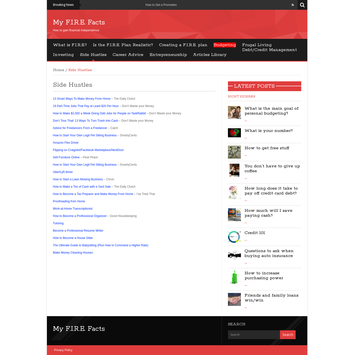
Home (58, 70)
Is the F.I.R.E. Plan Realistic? (123, 45)
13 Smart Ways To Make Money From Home (82, 98)
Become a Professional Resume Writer (78, 230)
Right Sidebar (241, 96)
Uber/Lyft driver (63, 172)
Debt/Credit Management (269, 49)
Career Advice (128, 54)
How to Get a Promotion (161, 5)
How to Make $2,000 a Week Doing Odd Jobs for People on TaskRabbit (100, 113)
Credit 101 (255, 233)
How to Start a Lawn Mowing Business (78, 179)
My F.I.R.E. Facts (79, 22)
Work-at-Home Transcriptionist (73, 208)
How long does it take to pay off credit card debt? (271, 191)
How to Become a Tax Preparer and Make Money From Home (93, 194)
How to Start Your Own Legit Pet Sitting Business (85, 135)
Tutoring (58, 223)
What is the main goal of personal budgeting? (272, 111)
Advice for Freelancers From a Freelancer (80, 128)
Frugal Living (257, 45)
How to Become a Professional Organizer (80, 216)
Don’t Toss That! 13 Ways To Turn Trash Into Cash (85, 120)
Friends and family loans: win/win (272, 298)
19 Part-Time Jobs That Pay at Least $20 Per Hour (86, 106)
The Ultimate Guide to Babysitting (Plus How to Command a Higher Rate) (100, 245)
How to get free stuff (267, 148)
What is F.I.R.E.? (70, 45)
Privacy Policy (63, 350)
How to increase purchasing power (264, 275)
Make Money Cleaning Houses (73, 252)
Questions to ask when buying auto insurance (269, 253)
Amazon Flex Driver (66, 142)
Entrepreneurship (168, 54)
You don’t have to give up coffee (272, 168)
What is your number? (269, 130)
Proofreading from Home (69, 201)
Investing (63, 54)
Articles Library (210, 54)
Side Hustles (93, 54)
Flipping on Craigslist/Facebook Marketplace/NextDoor (88, 150)
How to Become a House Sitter (73, 238)
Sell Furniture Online (66, 157)
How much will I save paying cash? (268, 213)
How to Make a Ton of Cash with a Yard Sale (82, 186)
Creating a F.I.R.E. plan (183, 45)
